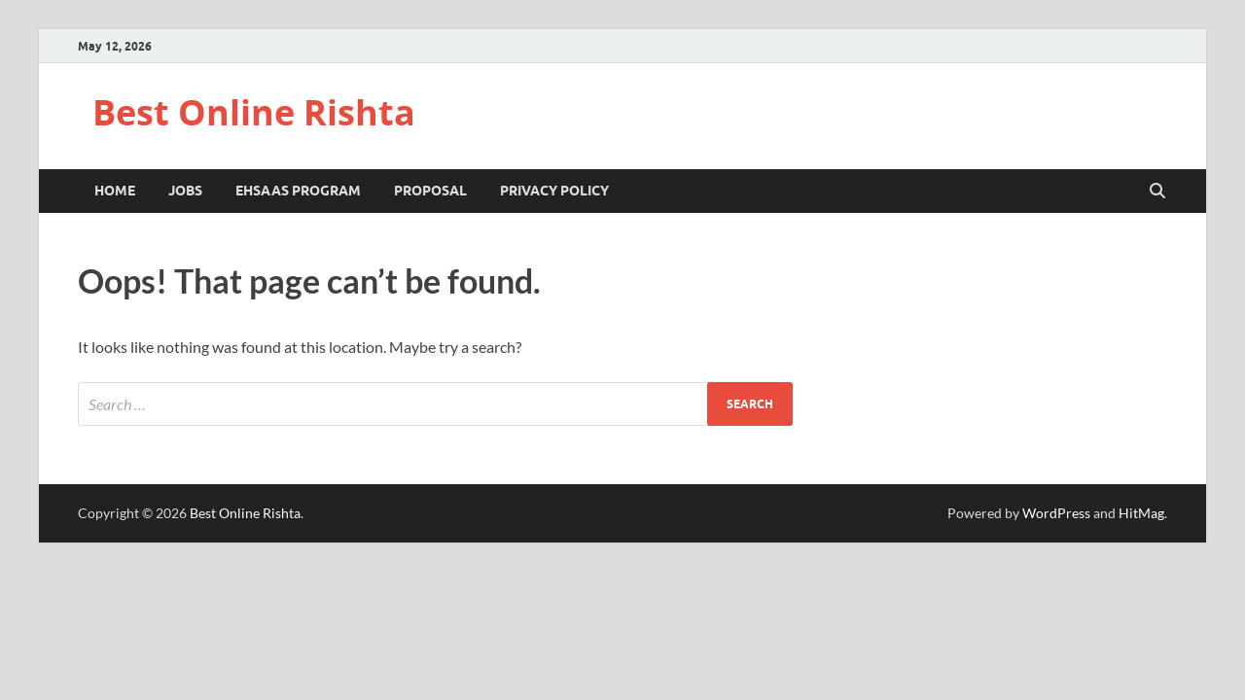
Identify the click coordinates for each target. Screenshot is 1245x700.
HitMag (1141, 513)
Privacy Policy (554, 190)
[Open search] (1157, 191)
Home (114, 190)
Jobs (185, 190)
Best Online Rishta (253, 112)
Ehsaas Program (298, 190)
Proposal (430, 190)
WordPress (1056, 513)
